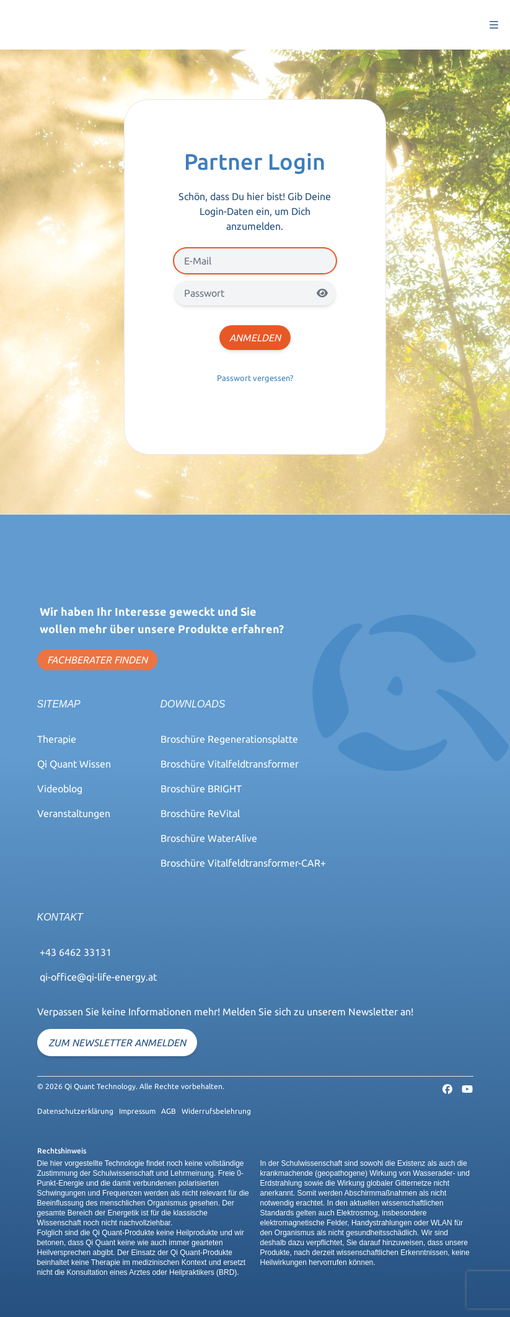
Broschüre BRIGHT (201, 788)
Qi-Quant (27, 24)
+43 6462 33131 (76, 952)
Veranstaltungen (73, 813)
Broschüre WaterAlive (208, 838)
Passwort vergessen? (255, 378)
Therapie (56, 739)
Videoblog (59, 788)
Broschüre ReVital (200, 813)
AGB (168, 1111)
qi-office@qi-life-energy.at (98, 976)
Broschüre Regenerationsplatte (229, 739)
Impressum (137, 1111)
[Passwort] (254, 293)
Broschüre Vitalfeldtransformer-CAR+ (243, 863)
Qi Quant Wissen (74, 763)
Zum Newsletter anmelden (117, 1042)
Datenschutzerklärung (75, 1111)
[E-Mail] (254, 260)
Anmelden (255, 337)
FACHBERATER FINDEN (97, 659)
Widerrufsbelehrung (216, 1111)
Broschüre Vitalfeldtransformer (229, 763)
